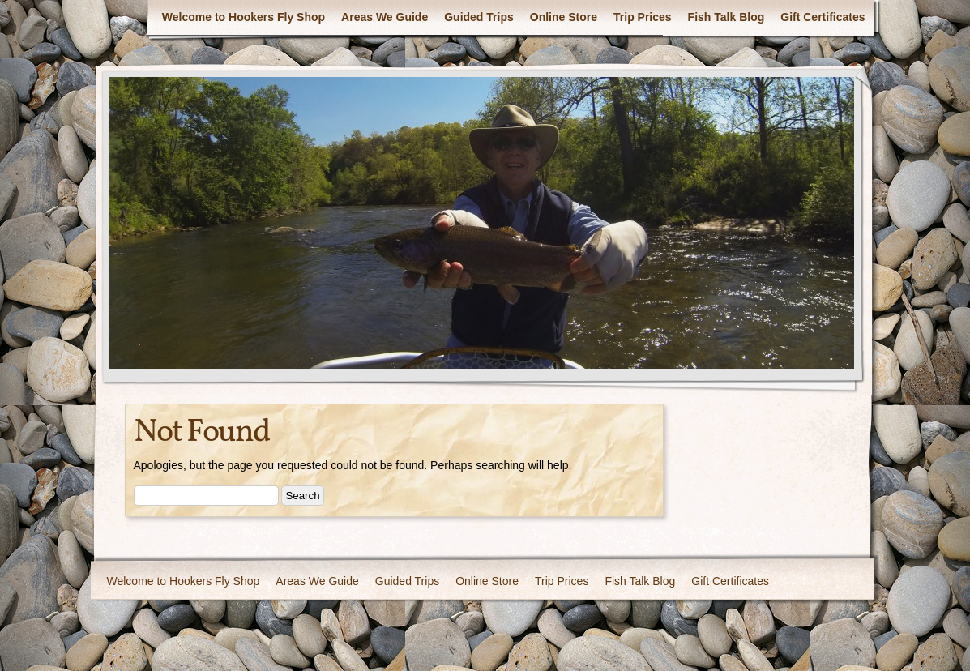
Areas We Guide (384, 17)
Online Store (563, 17)
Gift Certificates (822, 17)
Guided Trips (479, 17)
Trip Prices (642, 17)
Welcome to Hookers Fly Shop (243, 17)
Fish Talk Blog (726, 17)
